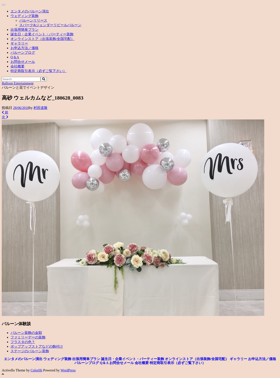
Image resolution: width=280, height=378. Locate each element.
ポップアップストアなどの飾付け (36, 346)
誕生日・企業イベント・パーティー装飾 (42, 34)
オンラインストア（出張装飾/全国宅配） (42, 39)
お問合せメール (22, 62)
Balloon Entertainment (17, 83)
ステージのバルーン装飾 (29, 351)
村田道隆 (40, 108)
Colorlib (36, 370)
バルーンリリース (33, 20)
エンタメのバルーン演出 (29, 11)
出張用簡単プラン (24, 29)
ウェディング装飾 (24, 16)
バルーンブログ (22, 52)
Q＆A (14, 57)
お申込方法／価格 (24, 48)
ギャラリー (19, 43)
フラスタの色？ (22, 342)
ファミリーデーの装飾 (28, 337)
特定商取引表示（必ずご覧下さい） (38, 71)
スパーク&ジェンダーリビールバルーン (50, 25)
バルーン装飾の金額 (26, 333)
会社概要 (17, 66)
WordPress (68, 370)
